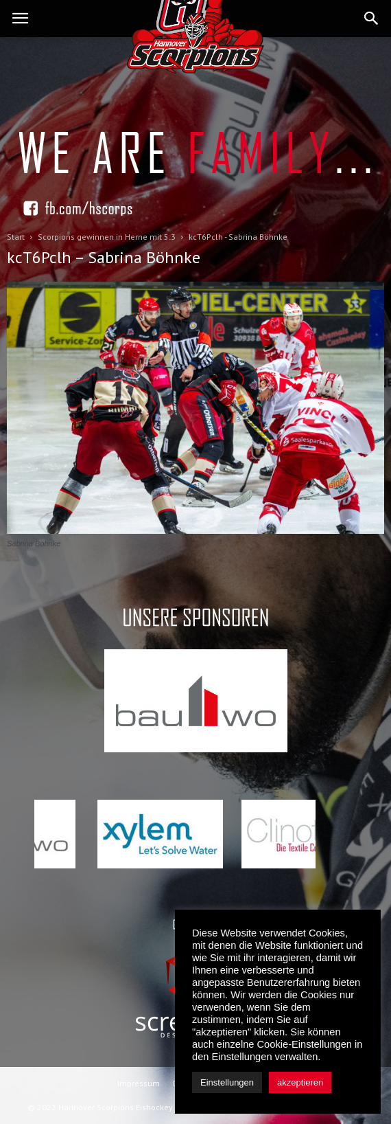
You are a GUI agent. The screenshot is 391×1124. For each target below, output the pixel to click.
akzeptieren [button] (300, 1082)
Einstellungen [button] (227, 1082)
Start (16, 237)
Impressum (138, 1083)
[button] (372, 18)
